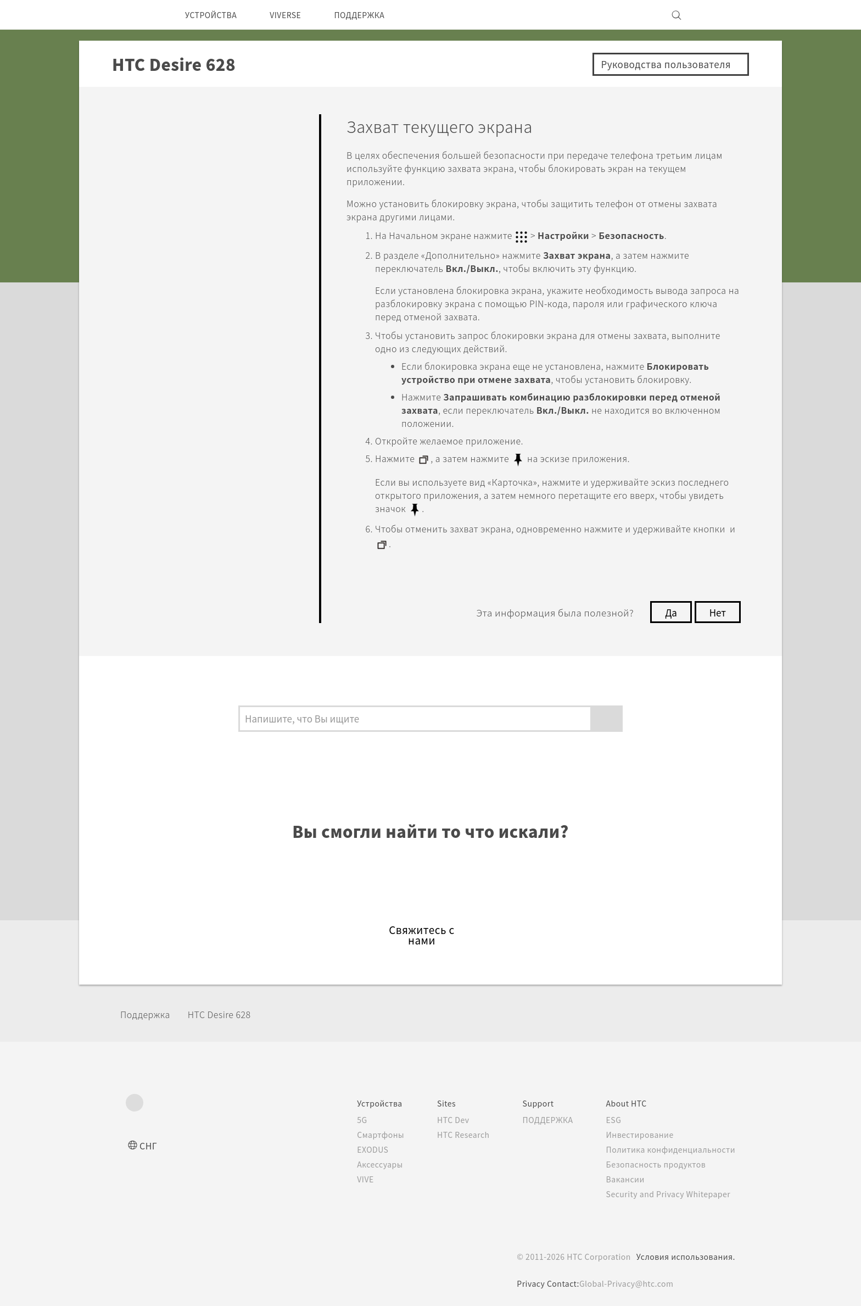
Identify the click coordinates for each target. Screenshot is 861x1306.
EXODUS (354, 1144)
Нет (717, 606)
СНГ (149, 1140)
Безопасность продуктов (654, 1159)
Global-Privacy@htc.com (626, 1278)
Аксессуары (360, 1159)
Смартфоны (360, 1129)
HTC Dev (436, 1114)
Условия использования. (684, 1251)
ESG (610, 1114)
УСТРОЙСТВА (215, 15)
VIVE (346, 1174)
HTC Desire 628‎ (231, 1008)
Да (668, 606)
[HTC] (139, 14)
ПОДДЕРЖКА (378, 15)
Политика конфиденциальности (668, 1144)
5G (341, 1114)
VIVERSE (297, 15)
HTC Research (447, 1129)
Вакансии (621, 1174)
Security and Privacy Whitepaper (668, 1188)
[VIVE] (720, 14)
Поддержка (148, 1008)
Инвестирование (637, 1129)
